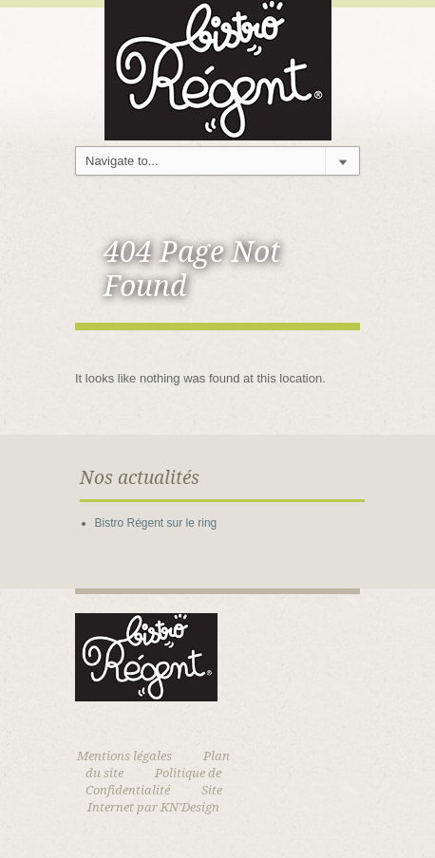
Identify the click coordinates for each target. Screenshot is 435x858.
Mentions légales (124, 756)
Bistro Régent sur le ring (156, 523)
